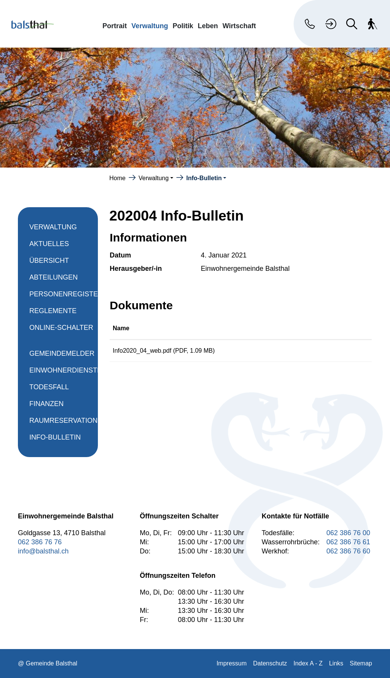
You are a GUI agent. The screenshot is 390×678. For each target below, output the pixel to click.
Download (338, 352)
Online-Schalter (61, 327)
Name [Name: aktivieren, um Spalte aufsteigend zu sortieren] (121, 328)
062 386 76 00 (348, 533)
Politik (183, 25)
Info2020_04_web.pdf (142, 350)
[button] (156, 178)
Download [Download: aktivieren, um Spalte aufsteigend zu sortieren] (322, 328)
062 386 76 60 (348, 551)
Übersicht (49, 260)
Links (336, 663)
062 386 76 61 (348, 542)
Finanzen (46, 404)
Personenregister (66, 294)
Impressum (231, 663)
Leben (208, 25)
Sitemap (361, 663)
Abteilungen (53, 277)
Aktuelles (49, 244)
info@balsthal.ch (43, 551)
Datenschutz (270, 663)
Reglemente (53, 311)
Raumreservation (63, 420)
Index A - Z (307, 663)
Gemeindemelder (61, 353)
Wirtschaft (239, 25)
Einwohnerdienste (65, 370)
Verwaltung (149, 25)
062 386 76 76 (40, 542)
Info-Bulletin (55, 439)
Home (117, 178)
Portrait (114, 25)
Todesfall (49, 387)
